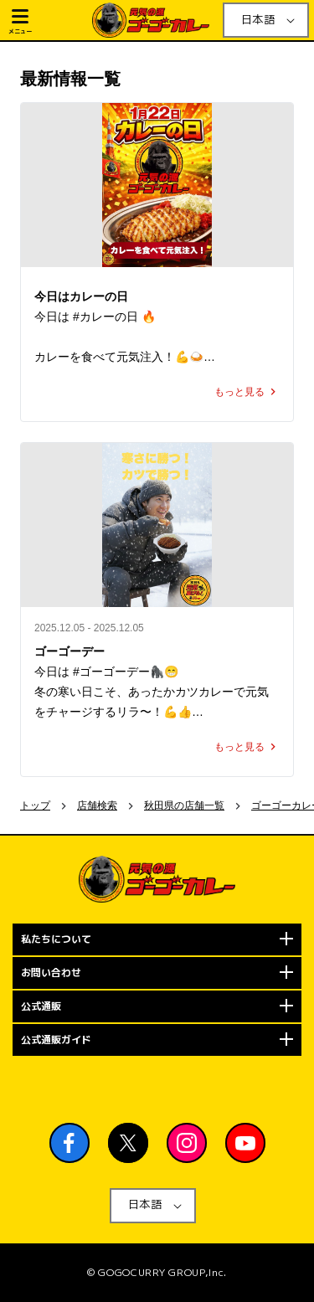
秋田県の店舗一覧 (184, 805)
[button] (48, 20)
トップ (35, 805)
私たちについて (56, 939)
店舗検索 (97, 805)
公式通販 (41, 1006)
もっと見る (247, 392)
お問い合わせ (51, 972)
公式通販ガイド (56, 1039)
